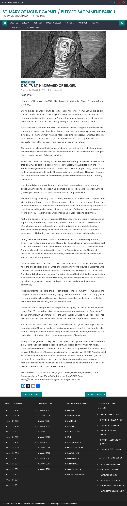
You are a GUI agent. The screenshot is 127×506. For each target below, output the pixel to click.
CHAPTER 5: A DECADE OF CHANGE (110, 442)
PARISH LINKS (15, 27)
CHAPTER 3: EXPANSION (109, 425)
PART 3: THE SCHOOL (108, 475)
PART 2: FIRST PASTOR (109, 469)
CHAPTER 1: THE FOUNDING (110, 414)
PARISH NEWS (72, 464)
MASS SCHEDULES (53, 23)
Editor (44, 90)
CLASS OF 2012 (12, 485)
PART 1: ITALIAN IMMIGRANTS (111, 464)
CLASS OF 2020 (12, 442)
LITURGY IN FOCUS (74, 442)
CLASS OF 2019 (12, 448)
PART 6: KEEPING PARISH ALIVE (112, 491)
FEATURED (71, 426)
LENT (69, 437)
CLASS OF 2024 (12, 421)
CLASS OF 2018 (12, 453)
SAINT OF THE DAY (28, 82)
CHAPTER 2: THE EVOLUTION (111, 420)
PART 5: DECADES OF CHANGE (112, 485)
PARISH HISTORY (73, 458)
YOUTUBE (95, 23)
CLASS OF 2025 (12, 415)
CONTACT (37, 23)
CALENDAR (71, 421)
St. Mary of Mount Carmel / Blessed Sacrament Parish (58, 12)
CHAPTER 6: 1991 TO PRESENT (111, 449)
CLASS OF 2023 (12, 426)
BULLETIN (25, 23)
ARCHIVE (70, 410)
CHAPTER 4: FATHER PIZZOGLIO (108, 432)
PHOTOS (68, 23)
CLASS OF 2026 (12, 410)
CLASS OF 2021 (12, 437)
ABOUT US (14, 23)
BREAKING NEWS (73, 415)
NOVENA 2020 (73, 453)
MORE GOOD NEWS (75, 448)
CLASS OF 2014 (12, 474)
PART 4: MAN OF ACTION (110, 480)
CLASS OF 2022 (12, 431)
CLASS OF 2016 (12, 464)
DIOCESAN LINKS (32, 27)
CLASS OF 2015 (12, 469)
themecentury (71, 503)
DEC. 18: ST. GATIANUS (96, 394)
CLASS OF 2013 (12, 480)
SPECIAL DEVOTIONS (75, 474)
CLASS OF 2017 (12, 458)
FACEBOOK (82, 23)
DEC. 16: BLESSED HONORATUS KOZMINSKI (33, 394)
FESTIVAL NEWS (73, 431)
